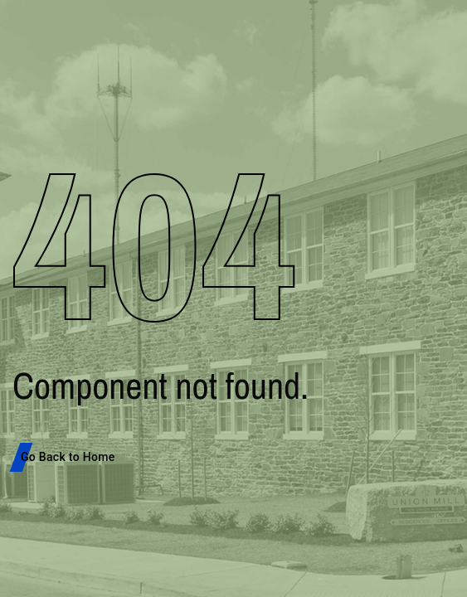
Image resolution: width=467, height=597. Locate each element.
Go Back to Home (67, 457)
